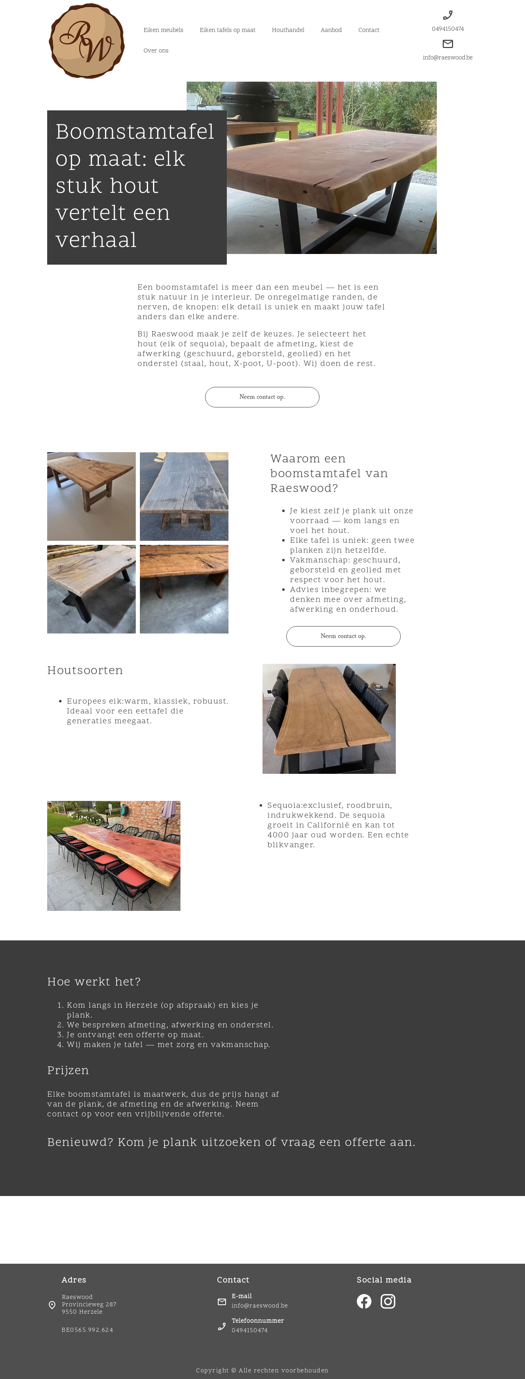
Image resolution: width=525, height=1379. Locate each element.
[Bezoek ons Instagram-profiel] (388, 1301)
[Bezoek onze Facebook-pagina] (364, 1301)
